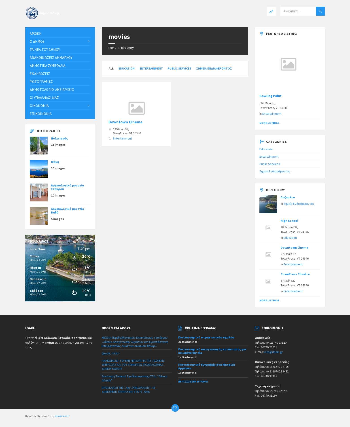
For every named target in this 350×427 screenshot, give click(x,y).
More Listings (269, 123)
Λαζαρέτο (288, 197)
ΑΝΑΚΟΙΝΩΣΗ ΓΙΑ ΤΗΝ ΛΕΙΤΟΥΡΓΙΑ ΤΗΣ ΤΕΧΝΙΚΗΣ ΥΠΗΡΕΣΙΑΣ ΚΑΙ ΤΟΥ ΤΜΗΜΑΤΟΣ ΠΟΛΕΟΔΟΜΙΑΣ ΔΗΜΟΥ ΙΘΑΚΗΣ (133, 365)
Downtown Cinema (125, 122)
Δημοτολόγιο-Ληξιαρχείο (52, 89)
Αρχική (36, 33)
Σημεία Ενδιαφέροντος (214, 68)
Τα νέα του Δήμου (45, 49)
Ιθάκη (55, 162)
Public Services (179, 68)
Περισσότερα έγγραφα (193, 381)
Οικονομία (39, 105)
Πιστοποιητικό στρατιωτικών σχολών (206, 337)
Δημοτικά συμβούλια (47, 65)
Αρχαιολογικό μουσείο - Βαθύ (68, 211)
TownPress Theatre (295, 274)
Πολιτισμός (59, 138)
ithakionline (62, 416)
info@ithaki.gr (273, 352)
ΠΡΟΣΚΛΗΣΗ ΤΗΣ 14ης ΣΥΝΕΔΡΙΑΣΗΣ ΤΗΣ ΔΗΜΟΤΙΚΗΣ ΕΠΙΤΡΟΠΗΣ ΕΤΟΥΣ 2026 (128, 390)
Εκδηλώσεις (40, 73)
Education (127, 68)
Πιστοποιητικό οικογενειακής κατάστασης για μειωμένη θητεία (212, 351)
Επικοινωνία (41, 113)
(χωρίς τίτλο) (110, 353)
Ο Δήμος (37, 41)
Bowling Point (270, 96)
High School (289, 221)
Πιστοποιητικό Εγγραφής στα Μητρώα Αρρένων (206, 366)
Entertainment (151, 68)
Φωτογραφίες (41, 81)
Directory (127, 48)
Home (112, 48)
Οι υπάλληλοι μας (44, 97)
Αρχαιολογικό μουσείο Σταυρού (67, 187)
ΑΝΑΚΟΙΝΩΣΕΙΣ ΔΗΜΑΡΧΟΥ (51, 57)
